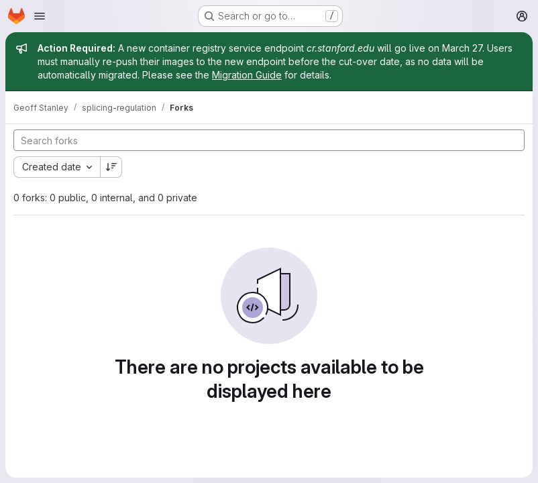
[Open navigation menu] (39, 16)
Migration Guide (247, 74)
